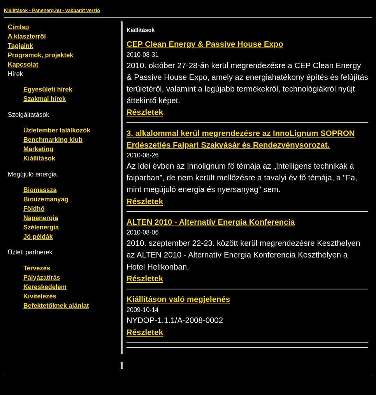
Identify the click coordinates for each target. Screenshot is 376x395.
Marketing (38, 148)
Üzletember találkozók (56, 130)
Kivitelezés (39, 296)
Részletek (145, 112)
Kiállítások (39, 158)
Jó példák (38, 236)
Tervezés (36, 268)
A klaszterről (27, 36)
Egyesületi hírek (47, 89)
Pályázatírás (41, 277)
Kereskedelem (45, 286)
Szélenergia (41, 227)
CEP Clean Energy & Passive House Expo (205, 44)
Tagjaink (20, 45)
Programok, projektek (40, 54)
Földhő (34, 208)
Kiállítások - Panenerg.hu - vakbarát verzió (52, 10)
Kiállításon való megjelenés (178, 299)
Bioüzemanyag (46, 199)
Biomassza (40, 189)
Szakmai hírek (44, 98)
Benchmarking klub (53, 139)
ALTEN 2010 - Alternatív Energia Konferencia (211, 222)
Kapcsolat (23, 64)
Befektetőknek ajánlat (56, 305)
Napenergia (40, 217)
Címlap (18, 26)
